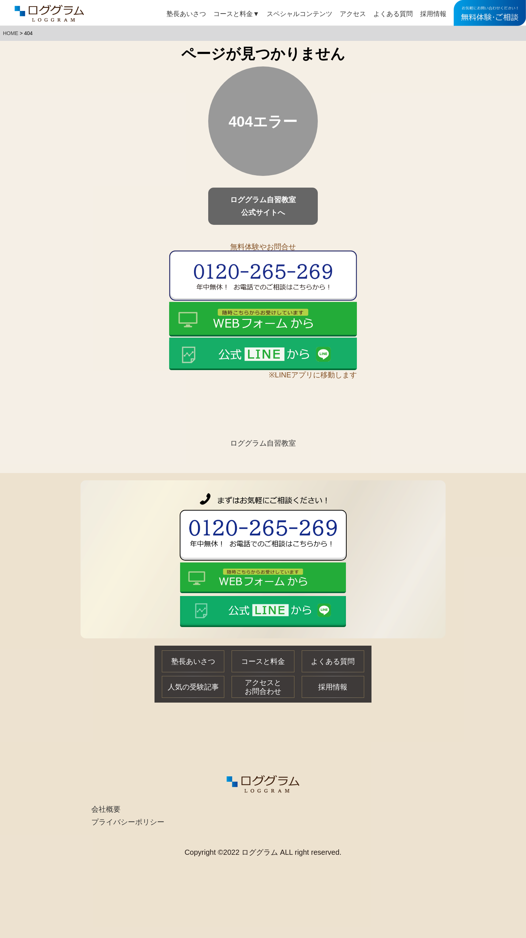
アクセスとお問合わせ (263, 686)
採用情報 (433, 14)
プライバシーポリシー (127, 822)
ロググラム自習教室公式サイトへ (263, 206)
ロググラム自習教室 (263, 443)
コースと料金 (236, 14)
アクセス (353, 14)
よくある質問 (393, 14)
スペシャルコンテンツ (299, 14)
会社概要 (106, 809)
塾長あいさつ (186, 14)
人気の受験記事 (193, 687)
